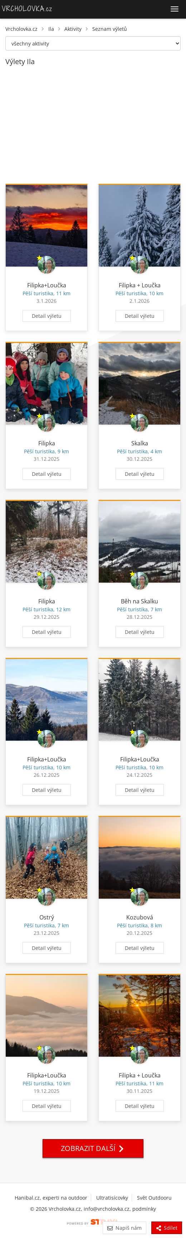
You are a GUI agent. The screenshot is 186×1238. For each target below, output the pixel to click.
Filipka (46, 443)
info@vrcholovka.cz (106, 1208)
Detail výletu (47, 315)
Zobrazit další (93, 1148)
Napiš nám (124, 1227)
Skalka (139, 443)
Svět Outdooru (154, 1197)
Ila (51, 28)
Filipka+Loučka (46, 285)
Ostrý (46, 917)
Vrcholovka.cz (21, 28)
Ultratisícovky (112, 1197)
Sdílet (166, 1227)
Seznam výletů (109, 28)
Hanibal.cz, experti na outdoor (51, 1197)
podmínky (144, 1208)
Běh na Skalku (139, 601)
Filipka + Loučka (140, 285)
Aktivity (73, 28)
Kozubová (139, 917)
